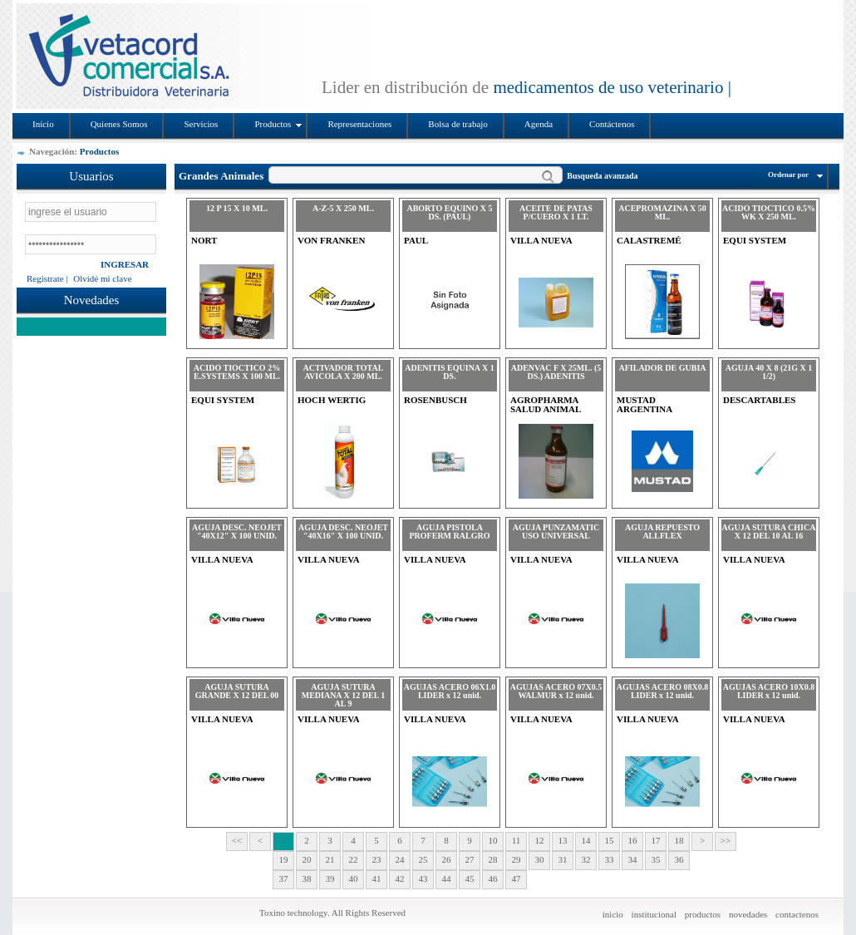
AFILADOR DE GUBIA (662, 367)
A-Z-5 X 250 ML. (343, 208)
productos (703, 914)
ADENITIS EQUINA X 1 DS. (449, 372)
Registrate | (47, 278)
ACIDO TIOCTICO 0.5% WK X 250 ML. (768, 212)
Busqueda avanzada (602, 175)
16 (632, 840)
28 (493, 859)
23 (376, 859)
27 (470, 859)
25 (423, 859)
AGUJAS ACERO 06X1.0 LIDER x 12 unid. (449, 691)
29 (516, 859)
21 (330, 859)
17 (656, 840)
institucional (654, 914)
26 (446, 859)
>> (726, 840)
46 (493, 878)
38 (307, 878)
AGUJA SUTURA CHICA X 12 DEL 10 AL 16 (769, 531)
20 (307, 859)
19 (283, 859)
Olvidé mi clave (102, 278)
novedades (748, 914)
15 (609, 840)
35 (656, 859)
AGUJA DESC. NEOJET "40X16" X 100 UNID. (343, 531)
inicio (613, 914)
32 (586, 859)
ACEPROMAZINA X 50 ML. (662, 212)
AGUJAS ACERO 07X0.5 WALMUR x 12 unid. (556, 691)
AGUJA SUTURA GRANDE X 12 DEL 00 (237, 691)
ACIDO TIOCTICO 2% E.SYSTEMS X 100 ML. (237, 372)
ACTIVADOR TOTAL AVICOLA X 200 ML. (343, 372)
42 (400, 878)
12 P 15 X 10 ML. (237, 208)
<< (237, 840)
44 (446, 878)
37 (283, 878)
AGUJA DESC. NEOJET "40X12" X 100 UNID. (237, 531)
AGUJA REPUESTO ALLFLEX (662, 531)
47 (516, 878)
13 (563, 840)
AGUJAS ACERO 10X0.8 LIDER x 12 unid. (768, 691)
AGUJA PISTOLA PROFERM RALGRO (450, 531)
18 (679, 840)
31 (563, 859)
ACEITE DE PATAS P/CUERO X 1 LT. (556, 212)
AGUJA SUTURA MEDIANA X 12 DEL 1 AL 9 (344, 695)
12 (539, 840)
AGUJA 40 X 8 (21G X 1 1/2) (769, 372)
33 (609, 859)
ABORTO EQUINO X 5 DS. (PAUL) (449, 212)
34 (632, 859)
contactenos (797, 914)
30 (539, 859)
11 (516, 840)
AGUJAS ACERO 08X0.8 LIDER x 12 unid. (662, 691)
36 (679, 859)
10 (493, 840)
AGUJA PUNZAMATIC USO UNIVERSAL (556, 531)
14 (586, 840)
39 (330, 878)
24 (400, 859)
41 (376, 878)
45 (470, 878)
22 (353, 859)
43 (423, 878)
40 (353, 878)
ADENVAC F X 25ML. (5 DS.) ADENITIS (556, 372)
